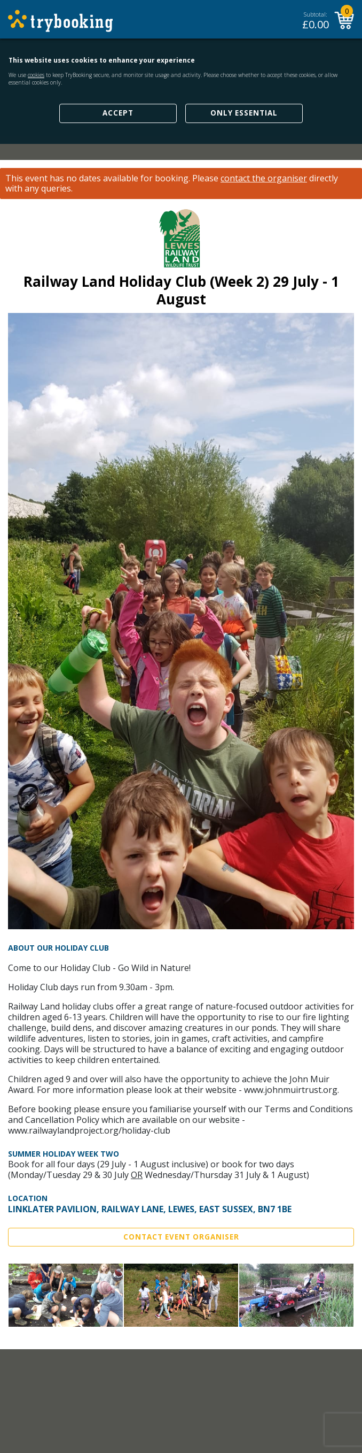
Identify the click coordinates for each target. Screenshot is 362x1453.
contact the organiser (264, 178)
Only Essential (244, 113)
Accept (118, 113)
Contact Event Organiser (181, 1237)
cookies (36, 75)
